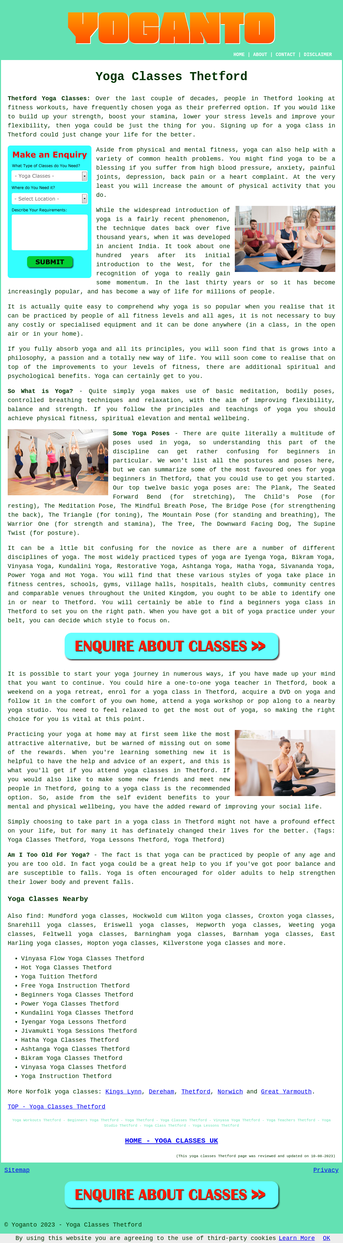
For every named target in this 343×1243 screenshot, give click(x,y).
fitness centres (35, 584)
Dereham (161, 1091)
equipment (120, 325)
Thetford (196, 1091)
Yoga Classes (90, 958)
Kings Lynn (124, 1091)
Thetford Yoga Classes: (49, 98)
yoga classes (76, 1091)
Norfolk (38, 1091)
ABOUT (260, 54)
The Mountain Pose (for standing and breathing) (232, 515)
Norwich (230, 1091)
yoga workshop (219, 701)
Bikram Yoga (312, 557)
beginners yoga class (285, 602)
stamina (162, 116)
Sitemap (17, 1170)
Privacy (326, 1170)
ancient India (132, 246)
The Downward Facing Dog (245, 524)
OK (326, 1238)
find (33, 916)
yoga (164, 107)
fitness (184, 367)
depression (144, 177)
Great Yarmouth (286, 1091)
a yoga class (301, 125)
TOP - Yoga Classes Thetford (57, 1107)
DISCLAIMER (318, 54)
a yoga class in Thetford (170, 821)
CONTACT (285, 54)
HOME (239, 54)
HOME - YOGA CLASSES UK (171, 1141)
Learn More (297, 1238)
